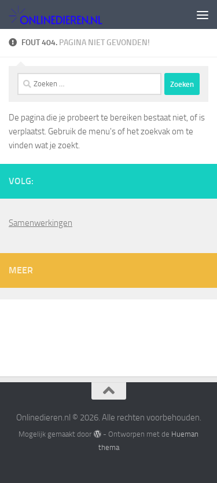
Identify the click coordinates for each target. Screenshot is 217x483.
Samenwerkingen (40, 223)
